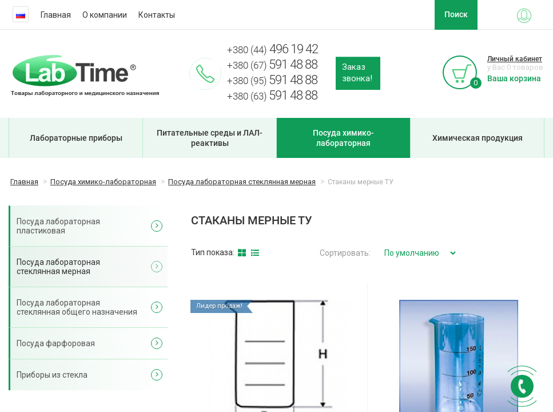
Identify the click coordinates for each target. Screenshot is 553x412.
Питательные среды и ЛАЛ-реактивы (209, 138)
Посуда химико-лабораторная (343, 138)
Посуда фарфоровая (56, 343)
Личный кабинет (514, 59)
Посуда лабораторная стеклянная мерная (58, 267)
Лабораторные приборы (76, 137)
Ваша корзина (514, 78)
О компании (104, 14)
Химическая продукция (477, 137)
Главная (56, 14)
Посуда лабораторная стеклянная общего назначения (77, 307)
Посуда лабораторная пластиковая (58, 226)
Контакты (156, 14)
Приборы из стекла (52, 374)
